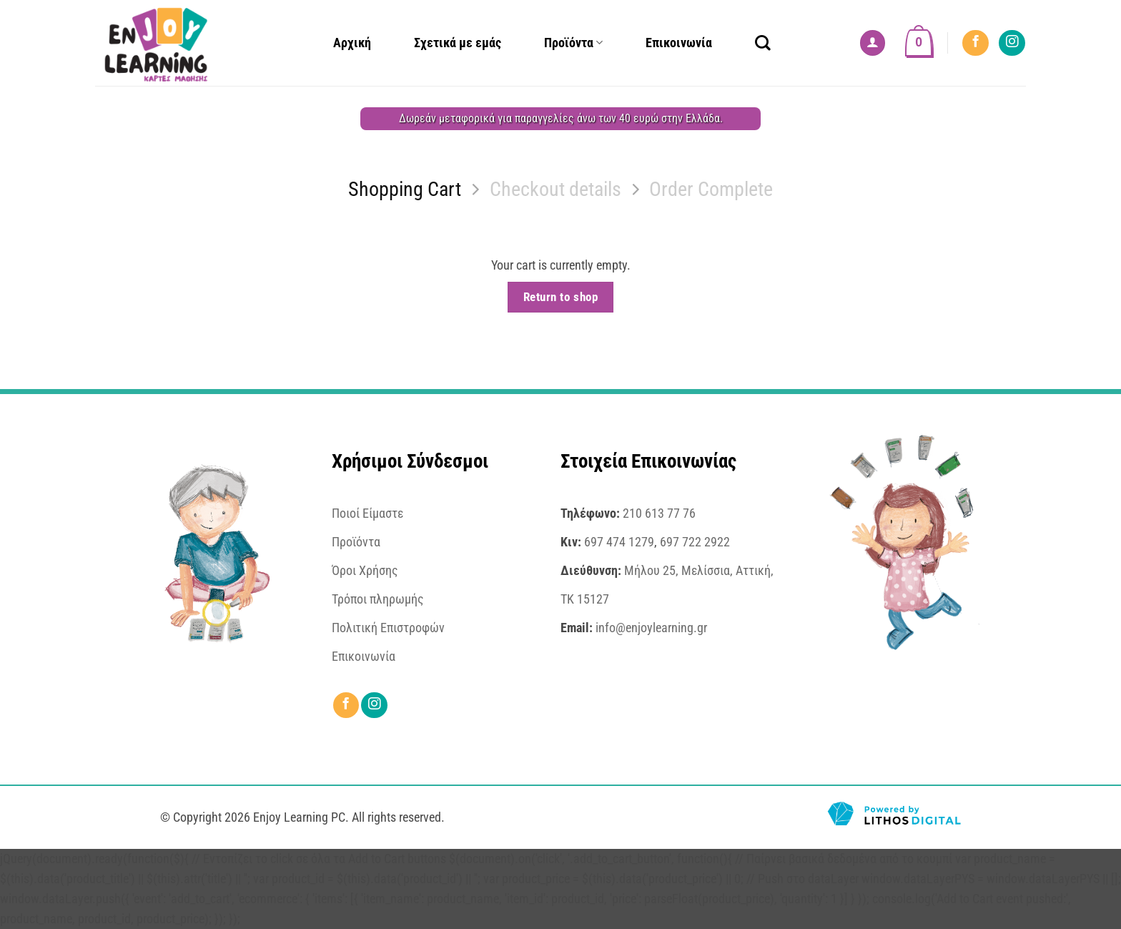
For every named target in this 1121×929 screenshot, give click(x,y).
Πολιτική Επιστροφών (388, 628)
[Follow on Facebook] (975, 43)
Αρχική (352, 42)
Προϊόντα (573, 42)
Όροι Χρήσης (365, 571)
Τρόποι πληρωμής (378, 599)
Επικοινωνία (679, 42)
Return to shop (560, 297)
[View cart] (919, 42)
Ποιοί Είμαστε (367, 513)
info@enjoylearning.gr (651, 628)
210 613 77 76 (659, 513)
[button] (872, 43)
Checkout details (555, 189)
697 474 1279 (619, 542)
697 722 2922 (695, 542)
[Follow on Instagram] (1011, 43)
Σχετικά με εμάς (457, 42)
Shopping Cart (404, 189)
